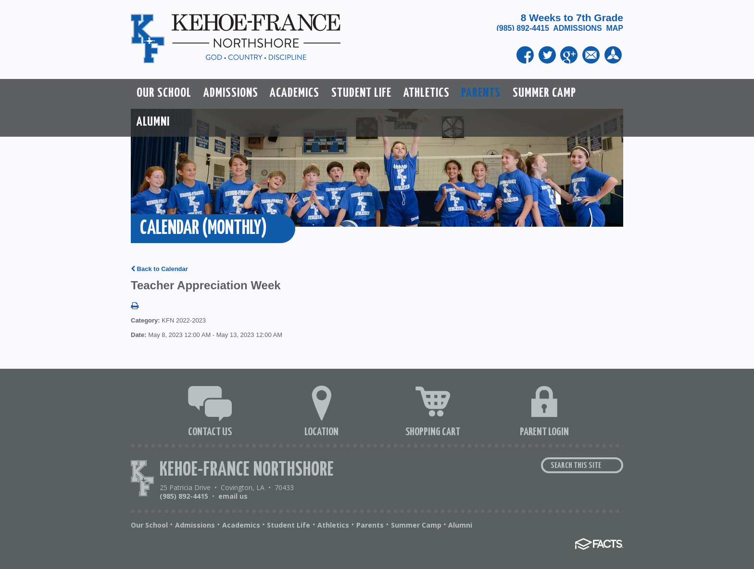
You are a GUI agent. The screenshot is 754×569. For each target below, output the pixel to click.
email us (233, 496)
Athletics (333, 525)
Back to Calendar (159, 268)
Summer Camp (416, 525)
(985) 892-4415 (524, 28)
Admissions (195, 525)
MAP (614, 28)
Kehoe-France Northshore (247, 470)
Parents (370, 525)
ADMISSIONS (577, 28)
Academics (241, 525)
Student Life (288, 525)
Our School (149, 525)
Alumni (460, 525)
